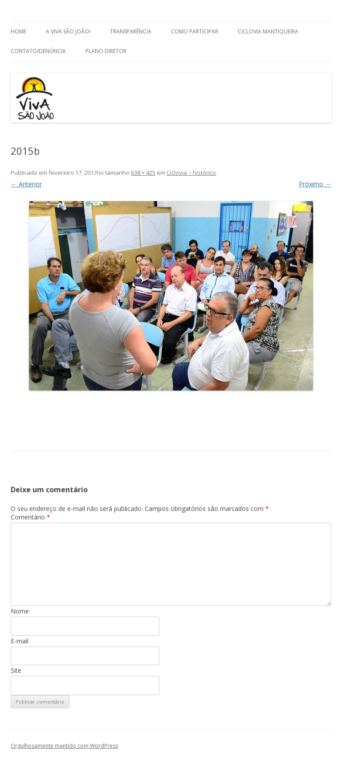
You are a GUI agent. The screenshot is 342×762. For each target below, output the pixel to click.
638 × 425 (143, 173)
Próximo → (315, 184)
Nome (20, 611)
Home (18, 31)
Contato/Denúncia (38, 51)
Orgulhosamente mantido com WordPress (64, 746)
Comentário (30, 517)
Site (16, 670)
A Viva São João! (68, 31)
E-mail (19, 641)
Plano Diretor (106, 51)
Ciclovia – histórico (191, 173)
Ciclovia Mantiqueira (268, 31)
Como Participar (194, 31)
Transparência (130, 31)
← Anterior (26, 184)
